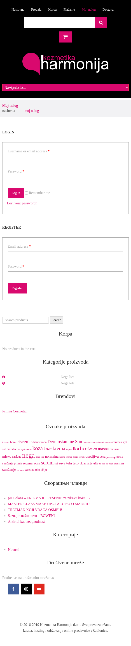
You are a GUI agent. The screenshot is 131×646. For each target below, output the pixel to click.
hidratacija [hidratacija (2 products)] (13, 449)
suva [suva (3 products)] (62, 463)
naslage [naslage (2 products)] (16, 456)
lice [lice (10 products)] (83, 448)
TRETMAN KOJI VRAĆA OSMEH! (35, 510)
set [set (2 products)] (56, 463)
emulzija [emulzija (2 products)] (116, 442)
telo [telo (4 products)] (76, 463)
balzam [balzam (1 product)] (5, 442)
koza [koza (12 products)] (38, 448)
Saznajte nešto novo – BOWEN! (31, 516)
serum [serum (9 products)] (47, 463)
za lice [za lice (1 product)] (102, 463)
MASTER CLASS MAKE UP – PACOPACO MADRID (48, 504)
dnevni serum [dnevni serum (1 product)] (103, 442)
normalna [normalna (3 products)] (51, 456)
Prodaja (36, 9)
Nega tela (68, 383)
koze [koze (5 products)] (47, 448)
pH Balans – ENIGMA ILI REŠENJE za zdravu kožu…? (49, 498)
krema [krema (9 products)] (59, 448)
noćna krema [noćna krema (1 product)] (65, 457)
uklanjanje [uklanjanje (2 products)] (86, 463)
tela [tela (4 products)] (69, 463)
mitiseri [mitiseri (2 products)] (114, 449)
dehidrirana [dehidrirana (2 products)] (40, 442)
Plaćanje (69, 9)
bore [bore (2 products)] (13, 442)
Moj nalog (89, 9)
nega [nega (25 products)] (28, 455)
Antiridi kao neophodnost (26, 521)
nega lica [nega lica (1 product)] (40, 457)
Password (16, 171)
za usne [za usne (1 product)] (20, 470)
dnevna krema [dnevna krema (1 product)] (89, 442)
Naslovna (18, 9)
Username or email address (29, 151)
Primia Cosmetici (15, 411)
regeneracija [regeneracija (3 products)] (31, 463)
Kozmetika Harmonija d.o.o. (60, 625)
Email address (19, 246)
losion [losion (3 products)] (92, 449)
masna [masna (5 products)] (103, 448)
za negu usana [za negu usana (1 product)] (112, 463)
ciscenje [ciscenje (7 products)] (24, 441)
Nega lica (68, 377)
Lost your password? (22, 203)
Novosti (13, 549)
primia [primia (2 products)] (18, 463)
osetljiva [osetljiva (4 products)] (92, 456)
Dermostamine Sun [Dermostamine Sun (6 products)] (64, 441)
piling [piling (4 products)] (111, 456)
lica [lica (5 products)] (76, 448)
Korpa (52, 9)
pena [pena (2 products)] (102, 456)
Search (56, 320)
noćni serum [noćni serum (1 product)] (78, 457)
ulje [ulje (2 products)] (95, 463)
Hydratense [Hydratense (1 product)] (26, 449)
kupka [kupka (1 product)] (69, 449)
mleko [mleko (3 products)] (6, 456)
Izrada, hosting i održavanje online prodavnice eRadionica (65, 630)
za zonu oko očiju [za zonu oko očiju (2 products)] (36, 469)
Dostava (108, 9)
